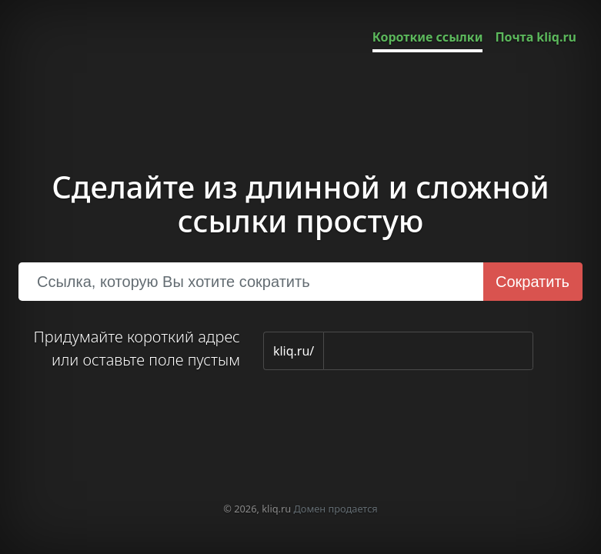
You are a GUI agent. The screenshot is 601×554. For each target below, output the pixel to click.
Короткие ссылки (427, 36)
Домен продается (336, 509)
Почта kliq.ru (535, 36)
